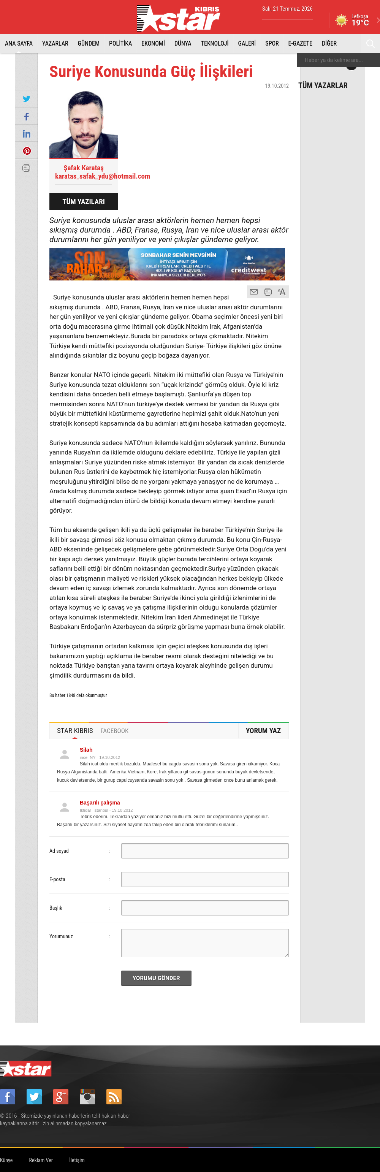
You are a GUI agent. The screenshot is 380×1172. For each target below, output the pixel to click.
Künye (6, 1160)
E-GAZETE (300, 43)
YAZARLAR (55, 43)
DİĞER (329, 43)
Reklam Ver (41, 1160)
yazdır (268, 291)
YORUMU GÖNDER (156, 978)
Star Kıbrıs (183, 18)
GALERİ (247, 43)
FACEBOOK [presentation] (115, 731)
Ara (370, 43)
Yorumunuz (61, 936)
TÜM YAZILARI (83, 201)
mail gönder (254, 291)
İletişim (77, 1160)
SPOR (272, 43)
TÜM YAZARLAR (323, 85)
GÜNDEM (89, 43)
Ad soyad (59, 851)
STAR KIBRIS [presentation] (75, 730)
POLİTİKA (120, 43)
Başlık (55, 908)
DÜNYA (183, 43)
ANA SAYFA (19, 43)
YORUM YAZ (263, 730)
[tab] (75, 730)
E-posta (57, 879)
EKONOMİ (153, 43)
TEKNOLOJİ (215, 43)
